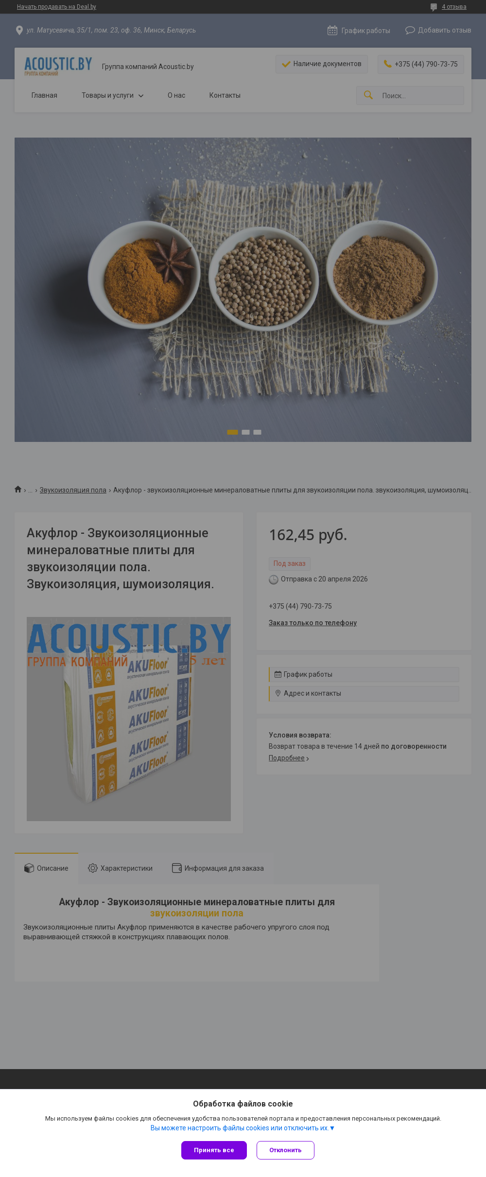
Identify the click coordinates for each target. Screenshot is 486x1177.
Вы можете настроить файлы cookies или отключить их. (240, 1128)
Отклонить (285, 1150)
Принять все (214, 1150)
